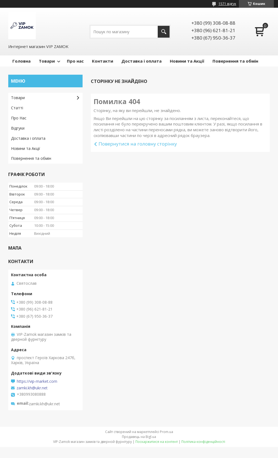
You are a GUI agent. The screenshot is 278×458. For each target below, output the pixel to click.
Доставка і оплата (141, 61)
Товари (47, 61)
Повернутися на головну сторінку (138, 144)
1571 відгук (227, 3)
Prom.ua (166, 431)
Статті (17, 107)
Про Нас (18, 118)
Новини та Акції (187, 61)
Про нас (75, 61)
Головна (21, 61)
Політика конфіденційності (203, 441)
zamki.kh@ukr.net (32, 388)
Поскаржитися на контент (156, 441)
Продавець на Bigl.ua (139, 436)
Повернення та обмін (235, 61)
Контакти (102, 61)
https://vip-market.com (37, 381)
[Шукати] (164, 32)
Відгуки (17, 128)
